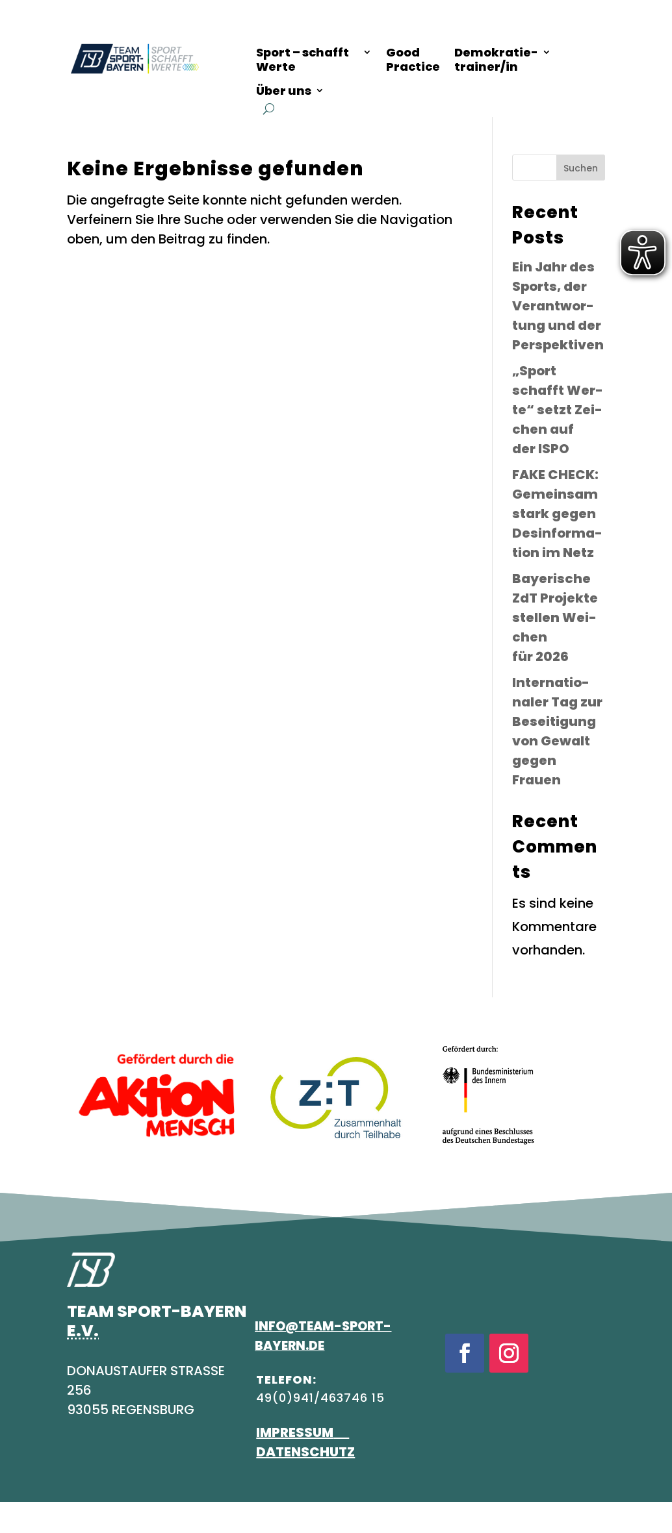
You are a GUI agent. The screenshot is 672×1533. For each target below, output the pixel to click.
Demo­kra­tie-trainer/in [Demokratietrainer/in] (496, 60)
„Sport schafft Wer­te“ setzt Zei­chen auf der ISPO (557, 410)
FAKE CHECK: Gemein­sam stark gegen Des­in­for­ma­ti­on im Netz (557, 514)
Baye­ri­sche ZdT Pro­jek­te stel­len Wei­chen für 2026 (555, 617)
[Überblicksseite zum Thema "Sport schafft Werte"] (314, 62)
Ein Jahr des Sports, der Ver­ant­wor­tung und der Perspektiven (558, 306)
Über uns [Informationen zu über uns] (283, 91)
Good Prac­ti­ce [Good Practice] (413, 60)
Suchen (580, 168)
